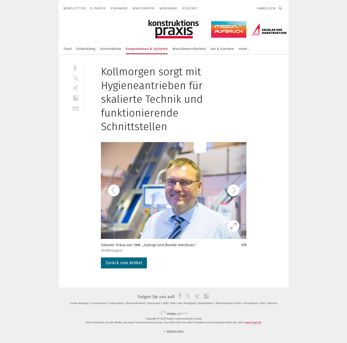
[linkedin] (76, 98)
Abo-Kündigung (187, 303)
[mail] (76, 108)
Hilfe (173, 303)
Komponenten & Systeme (147, 49)
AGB (165, 303)
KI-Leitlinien (251, 303)
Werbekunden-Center (229, 303)
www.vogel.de (253, 322)
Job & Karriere (222, 49)
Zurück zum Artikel (124, 262)
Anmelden (266, 8)
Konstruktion (110, 49)
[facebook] (76, 68)
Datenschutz (117, 303)
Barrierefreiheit (136, 303)
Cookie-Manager (80, 303)
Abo (263, 303)
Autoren (272, 303)
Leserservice (100, 303)
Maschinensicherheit (189, 49)
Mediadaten (206, 303)
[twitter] (76, 78)
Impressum (154, 303)
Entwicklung (85, 49)
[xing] (76, 88)
